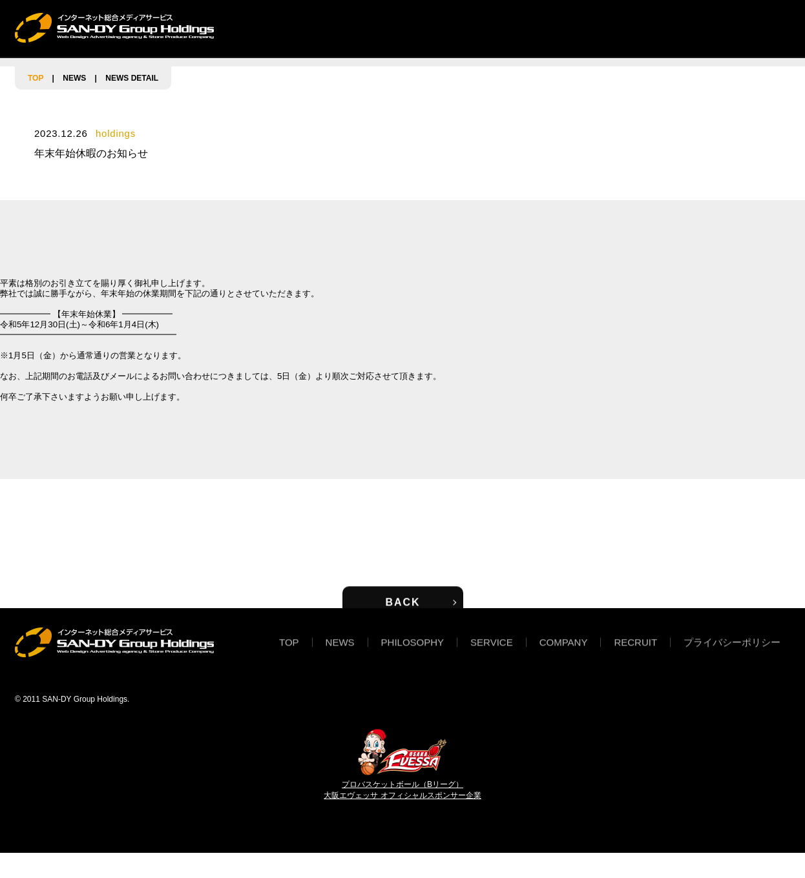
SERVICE (478, 27)
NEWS (322, 27)
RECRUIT (627, 27)
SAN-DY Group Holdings (84, 699)
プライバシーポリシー (732, 651)
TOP (270, 27)
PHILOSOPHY (397, 27)
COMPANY (553, 27)
